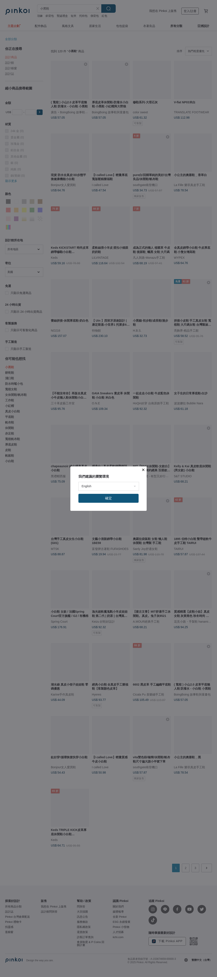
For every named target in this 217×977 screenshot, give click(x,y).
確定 (108, 498)
